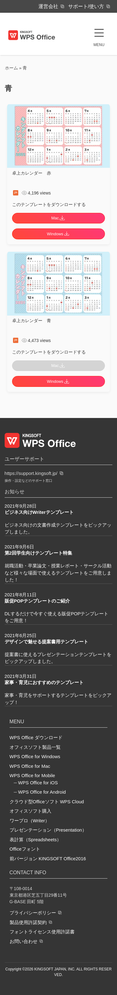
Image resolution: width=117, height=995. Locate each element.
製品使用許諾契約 (28, 922)
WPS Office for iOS (38, 782)
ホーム (11, 68)
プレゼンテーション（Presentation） (48, 830)
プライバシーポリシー (33, 912)
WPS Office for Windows (35, 756)
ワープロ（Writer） (30, 820)
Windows (58, 234)
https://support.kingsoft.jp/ (31, 473)
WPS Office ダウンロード (36, 737)
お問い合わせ (23, 941)
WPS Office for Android (42, 792)
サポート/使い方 (86, 6)
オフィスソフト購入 (30, 811)
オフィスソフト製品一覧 (35, 747)
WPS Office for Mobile (32, 775)
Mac (58, 218)
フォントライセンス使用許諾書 (42, 931)
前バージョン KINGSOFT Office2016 (48, 858)
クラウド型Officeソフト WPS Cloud (47, 801)
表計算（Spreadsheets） (36, 839)
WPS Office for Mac (30, 766)
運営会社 (48, 6)
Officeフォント (25, 849)
